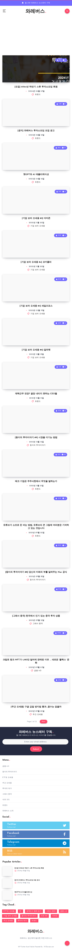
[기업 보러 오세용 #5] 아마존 (36, 218)
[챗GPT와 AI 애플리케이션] (7, 895)
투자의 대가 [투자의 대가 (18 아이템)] (22, 921)
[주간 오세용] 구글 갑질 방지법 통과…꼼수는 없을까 (36, 707)
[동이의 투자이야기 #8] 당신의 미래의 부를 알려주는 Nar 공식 (36, 572)
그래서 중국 (38, 624)
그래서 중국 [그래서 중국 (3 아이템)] (51, 911)
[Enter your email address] (35, 741)
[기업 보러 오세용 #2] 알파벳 (36, 350)
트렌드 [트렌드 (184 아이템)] (34, 921)
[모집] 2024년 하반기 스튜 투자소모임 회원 (36, 87)
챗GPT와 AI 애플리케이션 (36, 174)
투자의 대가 (7, 788)
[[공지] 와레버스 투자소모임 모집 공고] (7, 883)
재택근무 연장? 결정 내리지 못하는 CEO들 (36, 394)
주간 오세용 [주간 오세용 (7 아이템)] (8, 921)
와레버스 (35, 11)
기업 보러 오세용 (38, 226)
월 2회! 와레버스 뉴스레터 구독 (37, 3)
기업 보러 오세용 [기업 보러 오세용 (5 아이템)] (10, 916)
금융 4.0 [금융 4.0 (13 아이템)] (63, 911)
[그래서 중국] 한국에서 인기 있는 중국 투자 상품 (36, 616)
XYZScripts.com (49, 947)
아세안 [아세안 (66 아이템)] (55, 916)
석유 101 (6, 799)
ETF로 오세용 (7, 777)
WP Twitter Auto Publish (26, 947)
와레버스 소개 (8, 811)
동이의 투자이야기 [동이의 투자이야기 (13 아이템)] (29, 916)
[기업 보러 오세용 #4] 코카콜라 (36, 262)
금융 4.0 (37, 671)
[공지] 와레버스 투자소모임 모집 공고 (36, 131)
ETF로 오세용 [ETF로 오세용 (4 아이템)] (8, 911)
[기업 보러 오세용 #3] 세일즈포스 (36, 306)
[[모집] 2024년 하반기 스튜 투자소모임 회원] (7, 871)
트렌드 (38, 94)
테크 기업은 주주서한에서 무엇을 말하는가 (36, 481)
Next (43, 721)
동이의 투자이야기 (38, 445)
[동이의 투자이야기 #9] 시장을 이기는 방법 (36, 437)
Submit (36, 749)
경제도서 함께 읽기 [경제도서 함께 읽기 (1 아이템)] (33, 911)
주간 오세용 (38, 714)
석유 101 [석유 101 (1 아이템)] (44, 916)
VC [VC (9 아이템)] (20, 911)
